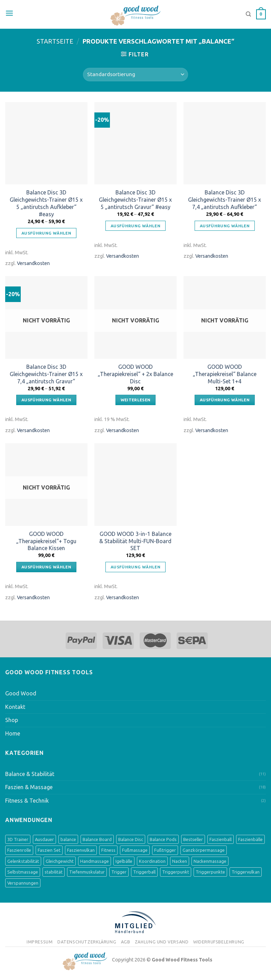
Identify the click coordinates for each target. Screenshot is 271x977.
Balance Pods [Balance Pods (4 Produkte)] (163, 839)
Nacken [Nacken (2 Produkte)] (179, 861)
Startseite (55, 41)
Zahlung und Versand (162, 942)
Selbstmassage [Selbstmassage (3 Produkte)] (22, 871)
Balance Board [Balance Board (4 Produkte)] (97, 839)
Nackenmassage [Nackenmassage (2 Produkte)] (210, 861)
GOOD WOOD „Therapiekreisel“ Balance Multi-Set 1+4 (224, 374)
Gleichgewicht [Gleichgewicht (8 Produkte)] (60, 861)
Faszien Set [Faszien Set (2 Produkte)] (49, 850)
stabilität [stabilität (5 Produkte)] (54, 871)
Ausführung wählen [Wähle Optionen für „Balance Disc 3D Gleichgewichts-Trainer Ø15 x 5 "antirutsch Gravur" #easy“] (135, 225)
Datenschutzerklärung (86, 942)
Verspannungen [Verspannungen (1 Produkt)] (22, 882)
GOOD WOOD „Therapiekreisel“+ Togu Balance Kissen (46, 541)
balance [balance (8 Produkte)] (68, 839)
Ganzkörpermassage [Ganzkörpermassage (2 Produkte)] (204, 850)
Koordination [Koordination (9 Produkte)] (152, 861)
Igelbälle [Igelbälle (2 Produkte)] (123, 861)
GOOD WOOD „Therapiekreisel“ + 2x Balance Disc (135, 374)
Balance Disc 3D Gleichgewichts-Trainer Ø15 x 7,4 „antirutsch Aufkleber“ (224, 199)
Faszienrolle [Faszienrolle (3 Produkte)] (19, 850)
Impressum (40, 942)
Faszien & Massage (29, 787)
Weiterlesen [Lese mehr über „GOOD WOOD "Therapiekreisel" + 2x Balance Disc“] (136, 400)
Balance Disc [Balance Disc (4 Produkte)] (130, 839)
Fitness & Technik (27, 800)
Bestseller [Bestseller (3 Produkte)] (193, 839)
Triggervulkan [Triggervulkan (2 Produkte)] (246, 871)
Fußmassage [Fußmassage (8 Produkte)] (135, 850)
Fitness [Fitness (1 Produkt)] (108, 850)
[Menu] (9, 13)
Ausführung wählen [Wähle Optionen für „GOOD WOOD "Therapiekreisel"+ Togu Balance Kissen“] (46, 567)
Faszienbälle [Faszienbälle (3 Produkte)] (250, 839)
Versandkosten (33, 263)
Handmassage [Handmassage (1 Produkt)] (94, 861)
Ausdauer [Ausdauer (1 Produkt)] (44, 839)
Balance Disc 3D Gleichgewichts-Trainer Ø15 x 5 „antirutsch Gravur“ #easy (135, 199)
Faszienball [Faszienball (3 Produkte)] (220, 839)
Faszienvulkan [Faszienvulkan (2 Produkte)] (81, 850)
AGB (125, 942)
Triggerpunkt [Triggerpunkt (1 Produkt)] (175, 871)
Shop (11, 720)
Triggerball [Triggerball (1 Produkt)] (144, 871)
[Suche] (248, 14)
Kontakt (15, 707)
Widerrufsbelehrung (218, 942)
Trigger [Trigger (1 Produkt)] (119, 871)
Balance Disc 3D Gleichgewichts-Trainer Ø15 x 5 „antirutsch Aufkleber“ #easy (46, 203)
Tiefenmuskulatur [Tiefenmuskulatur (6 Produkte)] (87, 871)
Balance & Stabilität (29, 774)
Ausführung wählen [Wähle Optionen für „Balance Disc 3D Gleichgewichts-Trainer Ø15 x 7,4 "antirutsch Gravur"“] (46, 400)
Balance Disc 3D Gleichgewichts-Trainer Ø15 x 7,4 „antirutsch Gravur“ (46, 374)
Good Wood (20, 693)
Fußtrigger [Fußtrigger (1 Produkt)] (165, 850)
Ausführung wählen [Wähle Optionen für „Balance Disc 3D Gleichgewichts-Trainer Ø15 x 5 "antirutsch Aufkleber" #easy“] (46, 233)
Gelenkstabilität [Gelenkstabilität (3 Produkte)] (23, 861)
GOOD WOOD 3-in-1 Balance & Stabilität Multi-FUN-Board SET (135, 541)
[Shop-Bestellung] (135, 74)
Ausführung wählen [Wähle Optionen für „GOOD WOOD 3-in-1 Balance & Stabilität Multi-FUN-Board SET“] (135, 567)
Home (12, 733)
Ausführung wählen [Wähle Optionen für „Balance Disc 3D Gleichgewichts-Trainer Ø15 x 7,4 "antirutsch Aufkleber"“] (225, 225)
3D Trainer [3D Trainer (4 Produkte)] (17, 839)
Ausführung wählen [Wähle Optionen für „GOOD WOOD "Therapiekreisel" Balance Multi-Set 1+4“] (225, 400)
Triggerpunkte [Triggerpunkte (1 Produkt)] (210, 871)
